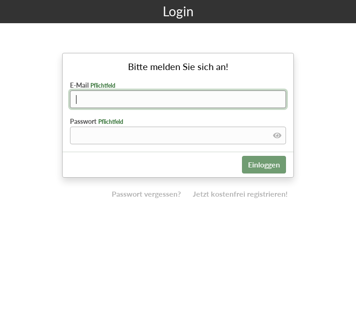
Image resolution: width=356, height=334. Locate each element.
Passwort (96, 121)
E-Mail (92, 85)
